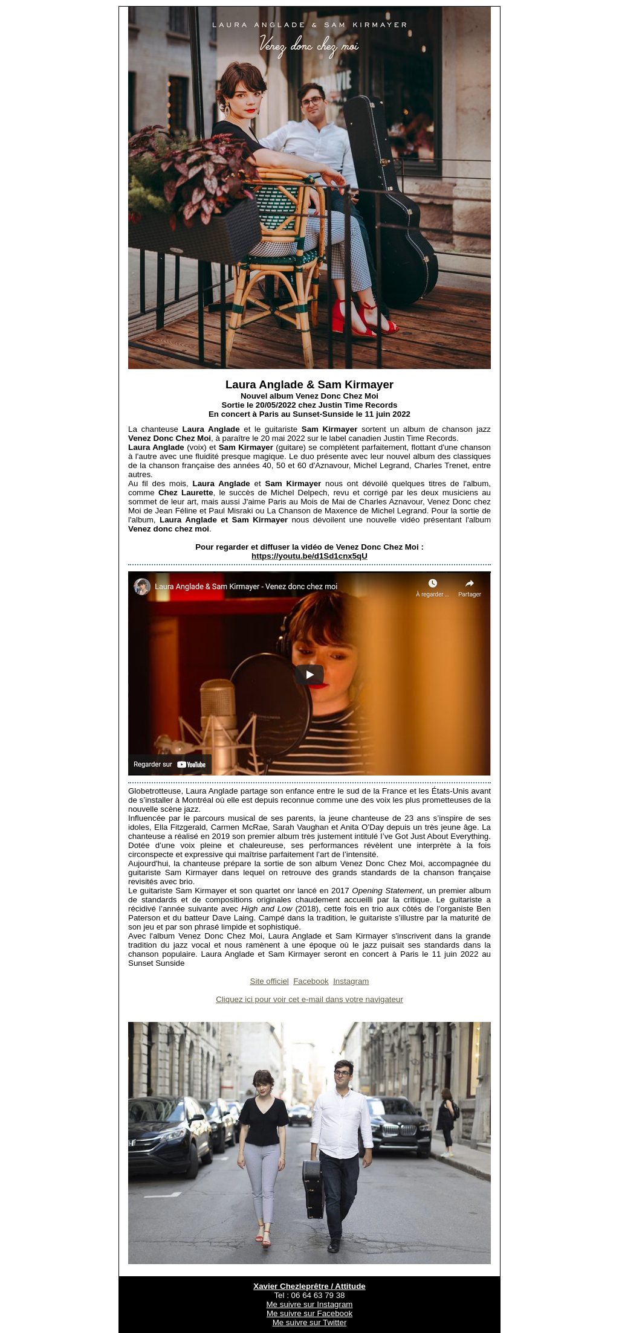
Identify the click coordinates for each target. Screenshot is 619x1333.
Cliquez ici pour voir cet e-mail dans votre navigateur (309, 999)
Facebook (311, 981)
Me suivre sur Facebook (309, 1313)
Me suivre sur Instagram (310, 1304)
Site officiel (269, 981)
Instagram (351, 981)
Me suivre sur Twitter (310, 1322)
